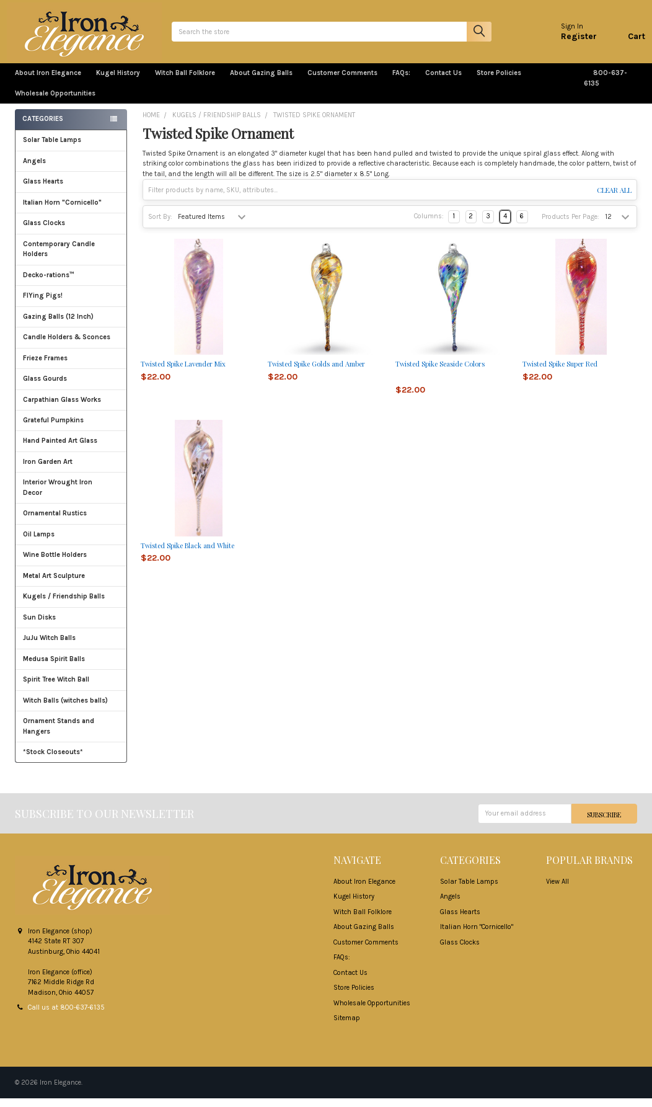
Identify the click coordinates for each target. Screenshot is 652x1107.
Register (571, 40)
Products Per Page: (570, 225)
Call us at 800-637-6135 (66, 1016)
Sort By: (160, 225)
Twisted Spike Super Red (559, 371)
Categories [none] (42, 127)
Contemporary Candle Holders (59, 257)
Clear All (614, 198)
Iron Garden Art (71, 470)
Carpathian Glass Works (71, 407)
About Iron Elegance (48, 82)
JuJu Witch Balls (71, 646)
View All (557, 890)
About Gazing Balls (261, 82)
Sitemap (346, 1027)
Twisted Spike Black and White (187, 553)
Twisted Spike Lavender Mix (183, 371)
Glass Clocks (71, 231)
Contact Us (443, 82)
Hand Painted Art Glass (60, 449)
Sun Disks (39, 625)
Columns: (429, 225)
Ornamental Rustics (55, 521)
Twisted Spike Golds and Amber (316, 371)
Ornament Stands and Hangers (58, 734)
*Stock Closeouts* (71, 760)
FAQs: (401, 82)
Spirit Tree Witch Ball (71, 687)
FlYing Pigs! (43, 304)
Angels (34, 169)
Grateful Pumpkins (53, 428)
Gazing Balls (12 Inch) (71, 325)
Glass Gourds (71, 387)
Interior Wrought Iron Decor (71, 495)
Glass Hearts (71, 189)
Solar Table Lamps (52, 148)
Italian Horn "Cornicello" (62, 211)
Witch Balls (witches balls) (71, 709)
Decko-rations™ (48, 283)
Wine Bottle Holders (55, 563)
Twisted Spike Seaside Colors (440, 371)
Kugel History (118, 82)
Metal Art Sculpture (71, 584)
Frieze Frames (45, 366)
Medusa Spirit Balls (54, 667)
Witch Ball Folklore (185, 82)
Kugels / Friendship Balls (71, 604)
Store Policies (504, 82)
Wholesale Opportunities (55, 101)
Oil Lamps (39, 542)
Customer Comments (342, 82)
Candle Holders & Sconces (66, 345)
